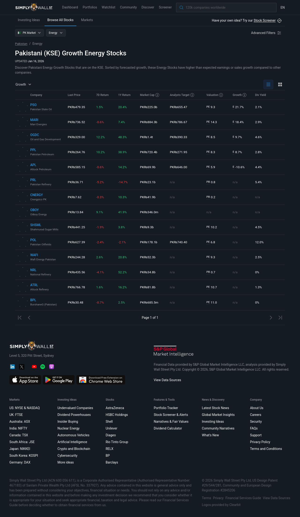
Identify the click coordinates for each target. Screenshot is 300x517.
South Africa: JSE (22, 442)
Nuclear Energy (68, 428)
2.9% (258, 122)
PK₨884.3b (149, 122)
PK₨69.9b (148, 167)
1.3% (258, 287)
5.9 (211, 167)
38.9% (122, 152)
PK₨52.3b (148, 257)
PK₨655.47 (179, 107)
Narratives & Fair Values (171, 421)
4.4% (258, 167)
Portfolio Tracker (166, 408)
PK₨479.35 (76, 107)
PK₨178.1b (149, 242)
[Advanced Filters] (266, 33)
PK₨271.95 (179, 152)
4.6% (258, 137)
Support (256, 435)
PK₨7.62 (75, 197)
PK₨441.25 (76, 227)
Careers (255, 415)
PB (208, 182)
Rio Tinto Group (117, 442)
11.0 (212, 302)
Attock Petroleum (41, 169)
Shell (109, 421)
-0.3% (101, 197)
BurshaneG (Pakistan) (43, 304)
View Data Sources (167, 380)
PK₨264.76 (76, 152)
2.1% (258, 107)
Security (256, 421)
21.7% (238, 107)
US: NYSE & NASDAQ (24, 408)
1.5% (100, 107)
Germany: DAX (19, 462)
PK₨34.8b (148, 272)
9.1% (100, 212)
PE (208, 107)
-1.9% (101, 227)
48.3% (122, 137)
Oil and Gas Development (46, 139)
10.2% (101, 152)
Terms (206, 498)
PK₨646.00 (179, 167)
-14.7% (123, 182)
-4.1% (101, 272)
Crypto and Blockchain (73, 449)
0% (257, 272)
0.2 (211, 197)
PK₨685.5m (149, 302)
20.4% (122, 107)
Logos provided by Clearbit (221, 505)
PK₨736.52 (76, 122)
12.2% (101, 137)
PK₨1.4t (146, 137)
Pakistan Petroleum (42, 154)
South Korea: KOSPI (23, 455)
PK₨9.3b (147, 227)
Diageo (111, 435)
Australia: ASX (19, 421)
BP (108, 455)
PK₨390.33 (179, 137)
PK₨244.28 (76, 257)
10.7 (212, 287)
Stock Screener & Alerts (171, 415)
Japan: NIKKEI (19, 449)
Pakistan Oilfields (41, 244)
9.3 (211, 107)
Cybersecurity (67, 455)
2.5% (258, 257)
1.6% (100, 287)
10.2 (212, 227)
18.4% (238, 122)
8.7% (238, 152)
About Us (256, 408)
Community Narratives (218, 428)
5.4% (258, 182)
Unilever (111, 428)
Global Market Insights (218, 415)
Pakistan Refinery (41, 184)
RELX (109, 449)
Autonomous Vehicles (73, 435)
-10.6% (239, 167)
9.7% (238, 137)
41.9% (122, 212)
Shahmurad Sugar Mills (44, 229)
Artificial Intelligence (72, 442)
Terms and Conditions (266, 449)
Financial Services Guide (243, 498)
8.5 (211, 137)
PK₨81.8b (148, 287)
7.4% (121, 122)
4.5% (258, 227)
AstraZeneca (115, 408)
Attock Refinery (39, 289)
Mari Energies (38, 124)
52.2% (122, 272)
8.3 (211, 152)
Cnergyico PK (38, 199)
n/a (172, 182)
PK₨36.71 (76, 182)
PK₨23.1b (148, 182)
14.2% (122, 167)
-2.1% (122, 242)
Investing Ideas (29, 20)
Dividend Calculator (168, 428)
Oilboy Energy (38, 214)
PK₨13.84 (76, 212)
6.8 (211, 242)
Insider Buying (67, 421)
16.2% (122, 287)
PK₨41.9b (148, 197)
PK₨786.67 (179, 122)
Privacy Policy (260, 442)
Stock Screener (265, 20)
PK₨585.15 (76, 167)
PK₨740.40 (179, 242)
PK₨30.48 (76, 302)
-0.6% (101, 122)
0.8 (211, 182)
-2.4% (101, 242)
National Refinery (41, 274)
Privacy (218, 498)
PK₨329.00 (76, 137)
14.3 (212, 122)
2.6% (100, 257)
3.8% (121, 227)
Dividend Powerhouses (74, 415)
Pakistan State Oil (41, 109)
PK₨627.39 (76, 242)
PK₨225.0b (149, 107)
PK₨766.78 (76, 287)
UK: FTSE (16, 415)
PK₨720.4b (149, 152)
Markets (87, 20)
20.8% (122, 257)
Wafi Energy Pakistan (43, 259)
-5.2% (101, 182)
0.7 (211, 272)
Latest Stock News (215, 408)
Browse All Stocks (60, 20)
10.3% (122, 197)
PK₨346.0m (149, 212)
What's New (210, 435)
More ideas (65, 462)
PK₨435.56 (76, 272)
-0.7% (101, 302)
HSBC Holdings (117, 415)
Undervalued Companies (75, 408)
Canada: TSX (18, 435)
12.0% (259, 242)
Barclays (112, 462)
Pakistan (21, 44)
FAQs (254, 428)
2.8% (258, 152)
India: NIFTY (18, 428)
